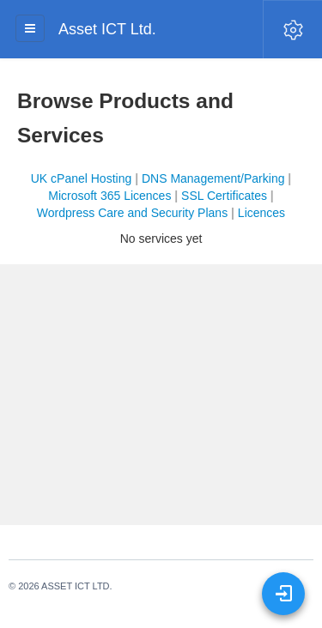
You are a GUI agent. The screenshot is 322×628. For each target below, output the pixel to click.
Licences (261, 213)
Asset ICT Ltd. (107, 29)
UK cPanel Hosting (81, 178)
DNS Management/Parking (213, 178)
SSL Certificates (224, 195)
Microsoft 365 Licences (109, 195)
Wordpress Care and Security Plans (132, 213)
